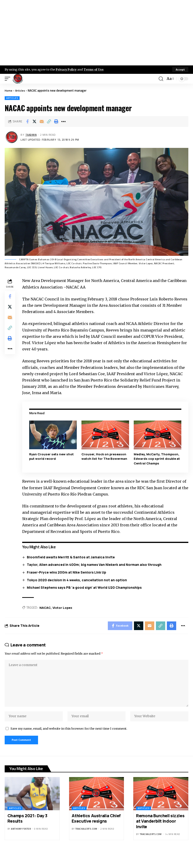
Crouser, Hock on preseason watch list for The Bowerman (105, 456)
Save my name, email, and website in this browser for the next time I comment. (69, 732)
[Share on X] (34, 121)
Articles (20, 90)
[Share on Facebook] (27, 121)
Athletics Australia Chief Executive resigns (96, 822)
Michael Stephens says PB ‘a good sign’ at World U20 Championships (85, 587)
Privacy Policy (67, 69)
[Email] (42, 121)
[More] (63, 121)
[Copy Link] (49, 121)
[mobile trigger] (9, 79)
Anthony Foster (21, 833)
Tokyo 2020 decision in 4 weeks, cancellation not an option (78, 580)
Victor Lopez (63, 607)
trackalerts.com (86, 833)
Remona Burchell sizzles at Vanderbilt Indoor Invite (160, 825)
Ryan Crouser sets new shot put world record (52, 456)
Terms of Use (95, 69)
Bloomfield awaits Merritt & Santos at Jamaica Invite (72, 557)
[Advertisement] (96, 32)
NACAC (45, 607)
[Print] (56, 121)
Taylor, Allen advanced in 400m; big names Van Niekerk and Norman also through (95, 564)
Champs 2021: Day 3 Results (27, 822)
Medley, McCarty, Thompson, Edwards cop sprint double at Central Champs (157, 458)
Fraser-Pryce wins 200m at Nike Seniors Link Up (67, 572)
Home (8, 90)
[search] (160, 79)
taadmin (31, 135)
